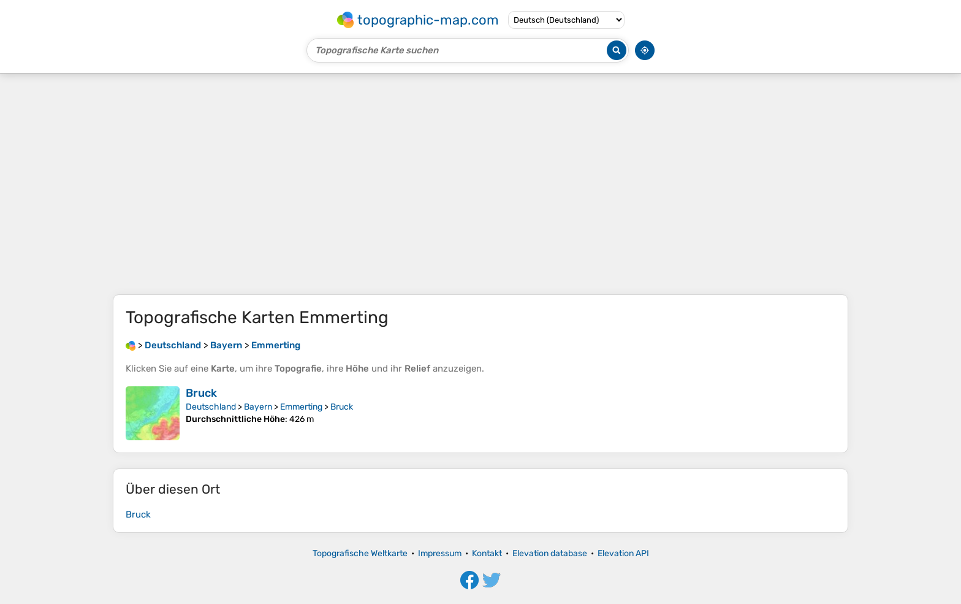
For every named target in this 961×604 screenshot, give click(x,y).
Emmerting (301, 407)
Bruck (201, 393)
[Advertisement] (480, 184)
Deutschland (211, 407)
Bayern (258, 407)
